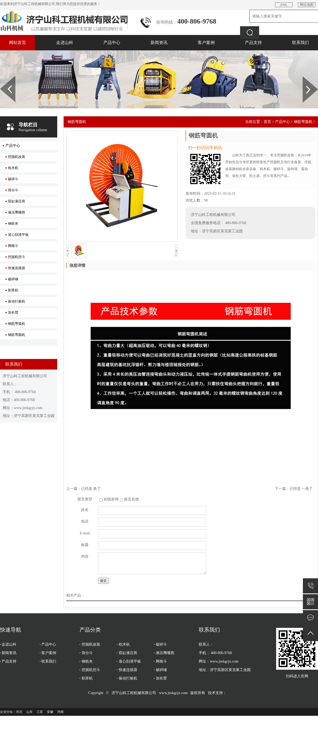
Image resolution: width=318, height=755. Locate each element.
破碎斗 (13, 179)
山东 (29, 712)
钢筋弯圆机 (16, 335)
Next (306, 78)
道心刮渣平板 (18, 235)
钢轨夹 (13, 223)
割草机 (13, 290)
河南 (60, 712)
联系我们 (300, 42)
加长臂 (13, 312)
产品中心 (111, 42)
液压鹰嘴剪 (16, 212)
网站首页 (17, 42)
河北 (19, 712)
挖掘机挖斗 (16, 257)
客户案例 (206, 42)
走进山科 (64, 42)
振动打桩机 (16, 301)
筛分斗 (13, 190)
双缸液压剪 (16, 201)
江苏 (40, 712)
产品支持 (253, 42)
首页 (267, 122)
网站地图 (306, 5)
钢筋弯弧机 (16, 324)
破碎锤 (13, 279)
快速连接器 (16, 268)
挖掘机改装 (16, 157)
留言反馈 (131, 499)
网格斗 (13, 246)
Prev (3, 78)
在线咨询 (111, 499)
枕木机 (13, 168)
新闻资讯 (159, 42)
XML (284, 5)
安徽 (50, 712)
